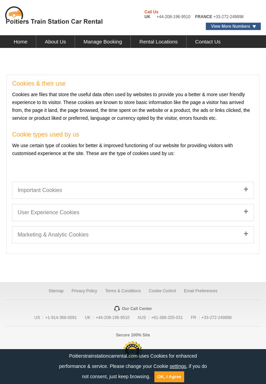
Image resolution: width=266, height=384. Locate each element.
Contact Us (207, 41)
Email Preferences (200, 291)
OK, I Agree (169, 376)
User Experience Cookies (48, 212)
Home (20, 41)
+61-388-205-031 (167, 317)
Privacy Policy (84, 291)
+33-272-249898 (228, 16)
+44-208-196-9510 (173, 16)
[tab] (133, 190)
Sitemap (56, 291)
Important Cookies (39, 190)
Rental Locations (158, 41)
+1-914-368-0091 (61, 317)
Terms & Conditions (123, 291)
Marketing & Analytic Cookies (52, 235)
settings (178, 366)
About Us (55, 41)
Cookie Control (162, 291)
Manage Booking (103, 41)
